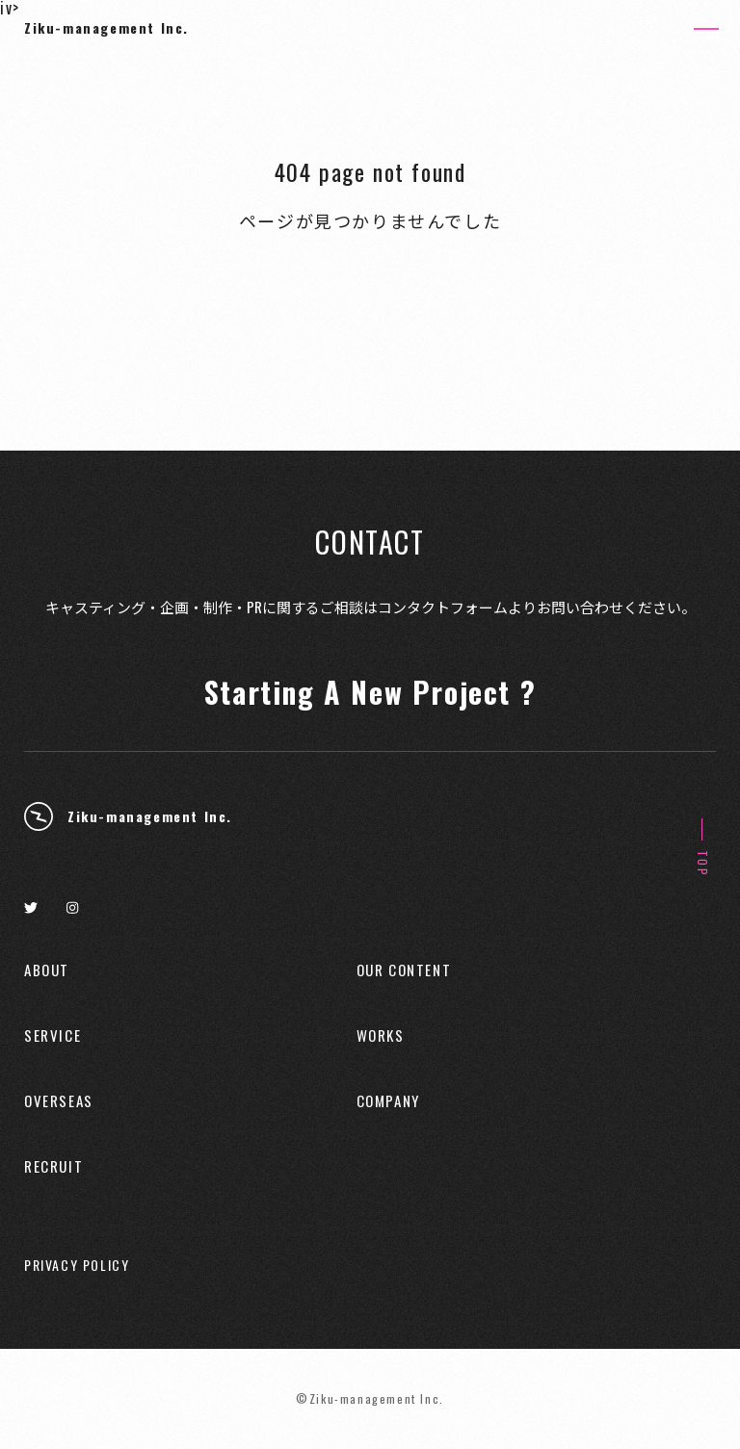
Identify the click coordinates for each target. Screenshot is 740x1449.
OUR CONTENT (404, 970)
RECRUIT (53, 1166)
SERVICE (52, 1035)
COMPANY (388, 1101)
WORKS (381, 1035)
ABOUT (46, 970)
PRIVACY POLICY (76, 1265)
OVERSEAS (58, 1101)
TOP (703, 863)
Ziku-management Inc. (106, 27)
